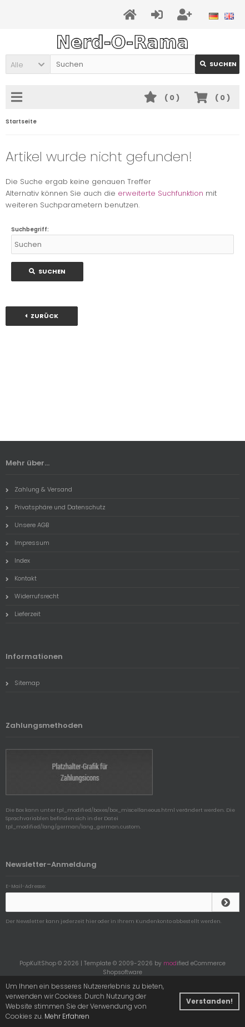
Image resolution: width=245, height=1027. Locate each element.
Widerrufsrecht (32, 596)
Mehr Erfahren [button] (66, 1016)
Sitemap (22, 682)
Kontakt (21, 578)
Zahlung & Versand (39, 489)
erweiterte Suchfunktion (160, 193)
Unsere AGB (27, 524)
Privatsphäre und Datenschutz (56, 507)
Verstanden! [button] (209, 1001)
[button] (28, 64)
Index (18, 560)
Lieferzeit (23, 613)
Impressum (27, 542)
